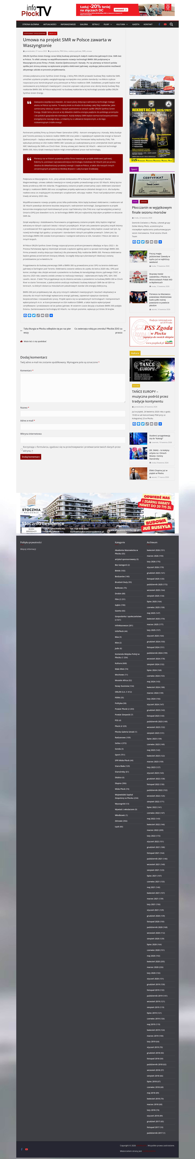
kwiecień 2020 (153, 961)
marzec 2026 (152, 556)
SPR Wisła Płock (122, 760)
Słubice (118, 777)
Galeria (84, 24)
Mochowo (119, 674)
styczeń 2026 (153, 567)
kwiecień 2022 (153, 824)
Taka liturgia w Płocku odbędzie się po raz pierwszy (45, 330)
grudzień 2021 (153, 847)
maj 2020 (151, 956)
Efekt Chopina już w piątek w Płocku (158, 472)
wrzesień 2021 (153, 864)
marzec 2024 (152, 693)
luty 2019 (151, 1041)
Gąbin (117, 605)
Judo (117, 648)
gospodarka (54, 51)
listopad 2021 (153, 853)
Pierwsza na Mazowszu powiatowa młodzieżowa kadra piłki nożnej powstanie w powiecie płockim (160, 300)
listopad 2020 (153, 921)
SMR (83, 51)
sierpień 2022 (153, 801)
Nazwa (24, 407)
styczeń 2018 (153, 1115)
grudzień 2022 (153, 778)
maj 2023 (151, 750)
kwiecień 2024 (153, 687)
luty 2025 (151, 630)
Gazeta (135, 24)
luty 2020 (151, 973)
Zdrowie (144, 202)
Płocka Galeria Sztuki (124, 732)
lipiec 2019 (152, 1013)
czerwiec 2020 (153, 950)
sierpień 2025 (153, 596)
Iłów (117, 637)
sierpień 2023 (153, 733)
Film (117, 599)
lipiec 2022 (152, 807)
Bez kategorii (121, 565)
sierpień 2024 (153, 664)
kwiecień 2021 (153, 893)
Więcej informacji (28, 549)
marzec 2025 (152, 624)
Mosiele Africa (121, 680)
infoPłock (119, 631)
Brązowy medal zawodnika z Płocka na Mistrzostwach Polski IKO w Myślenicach (160, 278)
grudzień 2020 (153, 916)
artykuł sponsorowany (125, 559)
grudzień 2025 (153, 573)
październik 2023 (154, 721)
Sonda (118, 749)
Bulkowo (119, 588)
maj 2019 (151, 1024)
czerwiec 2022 (153, 813)
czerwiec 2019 (153, 1018)
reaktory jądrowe (74, 51)
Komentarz (26, 370)
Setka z (95, 24)
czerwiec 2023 (153, 744)
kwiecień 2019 (153, 1030)
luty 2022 (151, 836)
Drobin (118, 593)
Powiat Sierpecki (122, 714)
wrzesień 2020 (153, 933)
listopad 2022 (153, 784)
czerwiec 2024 (153, 676)
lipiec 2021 (152, 875)
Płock (117, 726)
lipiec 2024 (152, 670)
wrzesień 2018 (153, 1070)
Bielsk (117, 570)
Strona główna (30, 24)
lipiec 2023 (152, 738)
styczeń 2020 (153, 978)
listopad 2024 (153, 647)
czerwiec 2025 (153, 607)
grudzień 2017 (153, 1121)
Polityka (119, 703)
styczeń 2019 (153, 1047)
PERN (117, 697)
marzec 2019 (152, 1036)
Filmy (106, 24)
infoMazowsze (68, 24)
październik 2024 (154, 653)
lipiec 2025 (152, 601)
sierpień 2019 (153, 1007)
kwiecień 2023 (153, 755)
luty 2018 (151, 1110)
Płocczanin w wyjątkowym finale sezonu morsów (152, 210)
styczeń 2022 (153, 841)
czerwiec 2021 (153, 881)
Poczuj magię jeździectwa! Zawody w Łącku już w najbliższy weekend (159, 257)
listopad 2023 (153, 716)
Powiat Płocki (121, 709)
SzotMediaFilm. (149, 1151)
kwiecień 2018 (153, 1098)
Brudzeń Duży (121, 582)
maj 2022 (151, 818)
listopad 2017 (153, 1127)
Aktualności (49, 24)
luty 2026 (151, 561)
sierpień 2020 (153, 938)
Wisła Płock (120, 789)
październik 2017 (154, 1133)
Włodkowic (120, 815)
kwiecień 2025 (153, 618)
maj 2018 (151, 1093)
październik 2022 (154, 790)
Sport (135, 202)
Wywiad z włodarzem (124, 809)
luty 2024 (151, 698)
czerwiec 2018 (153, 1087)
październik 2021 (154, 858)
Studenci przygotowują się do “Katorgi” (159, 437)
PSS (116, 720)
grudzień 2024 (153, 641)
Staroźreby (120, 771)
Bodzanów (120, 576)
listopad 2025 (153, 578)
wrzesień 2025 (153, 590)
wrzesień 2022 (153, 796)
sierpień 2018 (153, 1075)
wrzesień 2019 (153, 1001)
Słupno (118, 783)
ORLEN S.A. (52, 33)
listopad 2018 (153, 1058)
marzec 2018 (152, 1104)
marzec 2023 (152, 761)
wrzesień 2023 (153, 727)
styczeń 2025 (153, 635)
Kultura (120, 24)
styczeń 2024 (153, 704)
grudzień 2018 (153, 1053)
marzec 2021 (152, 898)
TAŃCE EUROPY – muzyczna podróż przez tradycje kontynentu (150, 396)
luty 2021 (151, 904)
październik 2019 (154, 995)
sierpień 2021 (153, 870)
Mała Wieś (119, 669)
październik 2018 (154, 1064)
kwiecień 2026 (153, 550)
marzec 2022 (152, 830)
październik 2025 (154, 584)
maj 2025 (151, 613)
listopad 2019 (153, 990)
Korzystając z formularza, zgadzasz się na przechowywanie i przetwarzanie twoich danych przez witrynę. (72, 448)
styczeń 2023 (153, 773)
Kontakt (148, 24)
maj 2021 (151, 887)
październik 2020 (154, 927)
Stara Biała (120, 766)
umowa (89, 51)
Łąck (117, 826)
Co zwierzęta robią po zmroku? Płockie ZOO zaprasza (100, 330)
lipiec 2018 (152, 1081)
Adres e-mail (27, 420)
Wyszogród (120, 803)
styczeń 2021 (153, 910)
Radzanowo (120, 737)
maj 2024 (151, 681)
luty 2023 (151, 767)
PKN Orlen (64, 51)
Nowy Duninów (122, 686)
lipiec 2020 (152, 944)
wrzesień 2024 (153, 658)
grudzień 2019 (153, 984)
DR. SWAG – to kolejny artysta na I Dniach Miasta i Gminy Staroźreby (159, 454)
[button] (110, 24)
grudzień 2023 (153, 710)
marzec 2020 (152, 967)
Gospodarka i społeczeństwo (35, 33)
